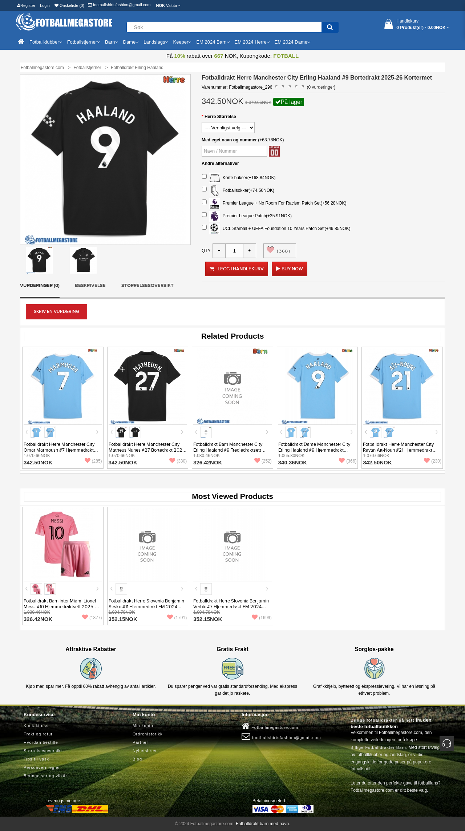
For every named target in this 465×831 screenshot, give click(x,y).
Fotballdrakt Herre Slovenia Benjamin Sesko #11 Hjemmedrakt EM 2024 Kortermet (146, 607)
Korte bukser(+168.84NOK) (238, 178)
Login (45, 5)
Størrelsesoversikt (147, 286)
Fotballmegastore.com (270, 726)
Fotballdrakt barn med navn (262, 823)
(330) (178, 461)
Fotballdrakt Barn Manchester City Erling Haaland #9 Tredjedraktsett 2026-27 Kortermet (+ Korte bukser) (229, 450)
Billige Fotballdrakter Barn (378, 747)
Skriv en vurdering (56, 311)
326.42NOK (207, 462)
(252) (263, 461)
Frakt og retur (38, 734)
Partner (140, 742)
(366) (347, 461)
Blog (137, 759)
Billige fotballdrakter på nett (382, 720)
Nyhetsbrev (145, 751)
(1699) (262, 618)
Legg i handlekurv (237, 269)
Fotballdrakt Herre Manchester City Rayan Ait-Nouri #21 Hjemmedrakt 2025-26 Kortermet (398, 450)
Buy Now (292, 269)
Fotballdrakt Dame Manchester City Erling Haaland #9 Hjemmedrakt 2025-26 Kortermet (314, 450)
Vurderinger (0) (40, 286)
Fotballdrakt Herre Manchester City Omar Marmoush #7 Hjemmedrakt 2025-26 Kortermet (59, 450)
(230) (432, 461)
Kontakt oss (36, 725)
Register (26, 5)
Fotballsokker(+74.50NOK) (238, 190)
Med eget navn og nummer (229, 139)
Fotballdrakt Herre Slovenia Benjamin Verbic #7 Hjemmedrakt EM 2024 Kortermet (231, 607)
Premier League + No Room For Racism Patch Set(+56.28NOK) (274, 203)
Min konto (143, 725)
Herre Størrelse (220, 116)
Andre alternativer (220, 163)
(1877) (92, 618)
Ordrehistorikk (147, 734)
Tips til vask (36, 759)
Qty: (206, 250)
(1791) (177, 618)
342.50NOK (38, 462)
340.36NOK (292, 462)
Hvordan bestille (41, 742)
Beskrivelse (90, 286)
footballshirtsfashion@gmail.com (119, 5)
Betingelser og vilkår (45, 776)
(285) (93, 461)
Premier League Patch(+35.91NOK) (247, 216)
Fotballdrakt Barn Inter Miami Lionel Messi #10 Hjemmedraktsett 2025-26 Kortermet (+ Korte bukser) (62, 607)
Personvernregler (42, 767)
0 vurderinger (321, 87)
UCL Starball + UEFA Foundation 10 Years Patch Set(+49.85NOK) (276, 228)
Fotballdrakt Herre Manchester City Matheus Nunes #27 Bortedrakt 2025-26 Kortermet (148, 450)
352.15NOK (123, 619)
